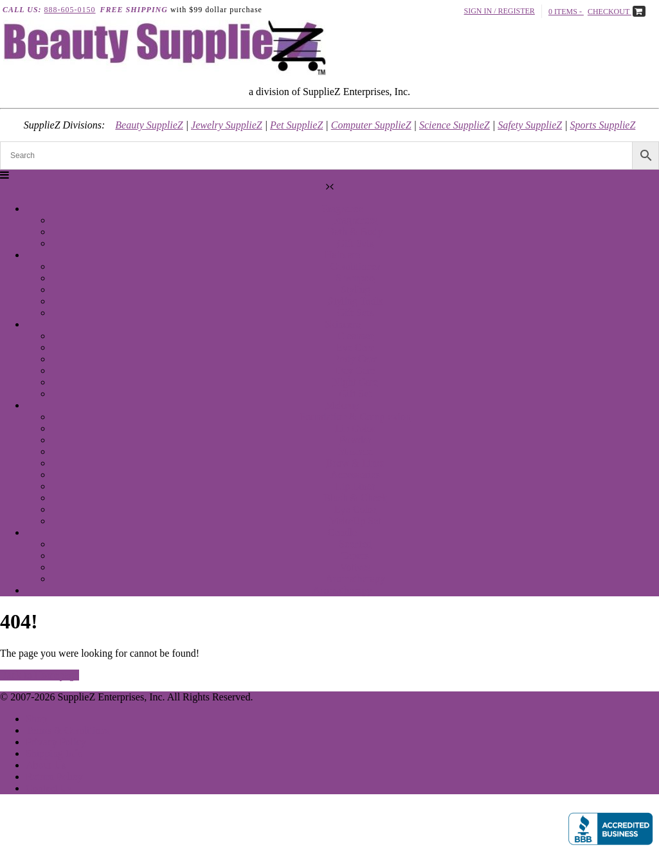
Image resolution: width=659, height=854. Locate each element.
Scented (355, 543)
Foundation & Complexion (355, 416)
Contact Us (49, 788)
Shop (36, 718)
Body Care (355, 358)
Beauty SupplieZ (149, 125)
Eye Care (355, 347)
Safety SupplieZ (530, 125)
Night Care (355, 382)
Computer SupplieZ (371, 125)
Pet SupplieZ (296, 125)
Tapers (354, 555)
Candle (342, 532)
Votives (355, 567)
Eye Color (355, 509)
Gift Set (355, 393)
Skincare (343, 324)
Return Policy (54, 776)
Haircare (342, 254)
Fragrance (342, 208)
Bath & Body (355, 231)
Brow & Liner (355, 463)
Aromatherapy (354, 578)
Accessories (354, 474)
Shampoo (355, 277)
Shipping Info (54, 753)
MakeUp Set (355, 520)
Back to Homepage (39, 675)
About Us (46, 765)
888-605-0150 (70, 9)
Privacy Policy (56, 741)
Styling (355, 289)
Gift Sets (355, 243)
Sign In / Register (499, 10)
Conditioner (354, 266)
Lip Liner (355, 486)
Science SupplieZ (454, 125)
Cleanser (356, 335)
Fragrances (354, 220)
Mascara (355, 451)
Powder (355, 439)
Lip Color (355, 428)
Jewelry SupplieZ (226, 125)
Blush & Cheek (355, 497)
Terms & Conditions (67, 730)
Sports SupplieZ (603, 125)
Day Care (355, 370)
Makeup (342, 405)
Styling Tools (355, 301)
